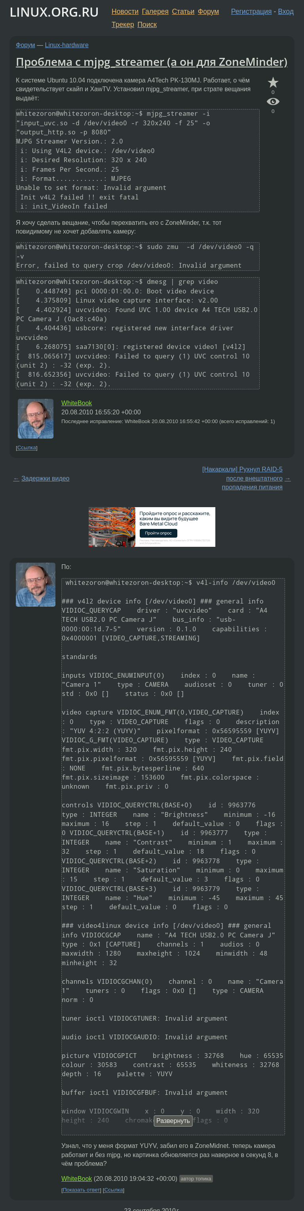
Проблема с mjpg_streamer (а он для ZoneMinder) (151, 61)
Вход (286, 11)
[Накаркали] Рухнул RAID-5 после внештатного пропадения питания (242, 478)
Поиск (147, 25)
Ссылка (26, 448)
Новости (125, 11)
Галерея (155, 11)
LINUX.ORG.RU (54, 11)
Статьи (183, 11)
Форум (208, 11)
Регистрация (251, 11)
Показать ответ (81, 1190)
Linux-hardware (67, 45)
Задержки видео (45, 478)
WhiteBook (76, 403)
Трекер (123, 25)
